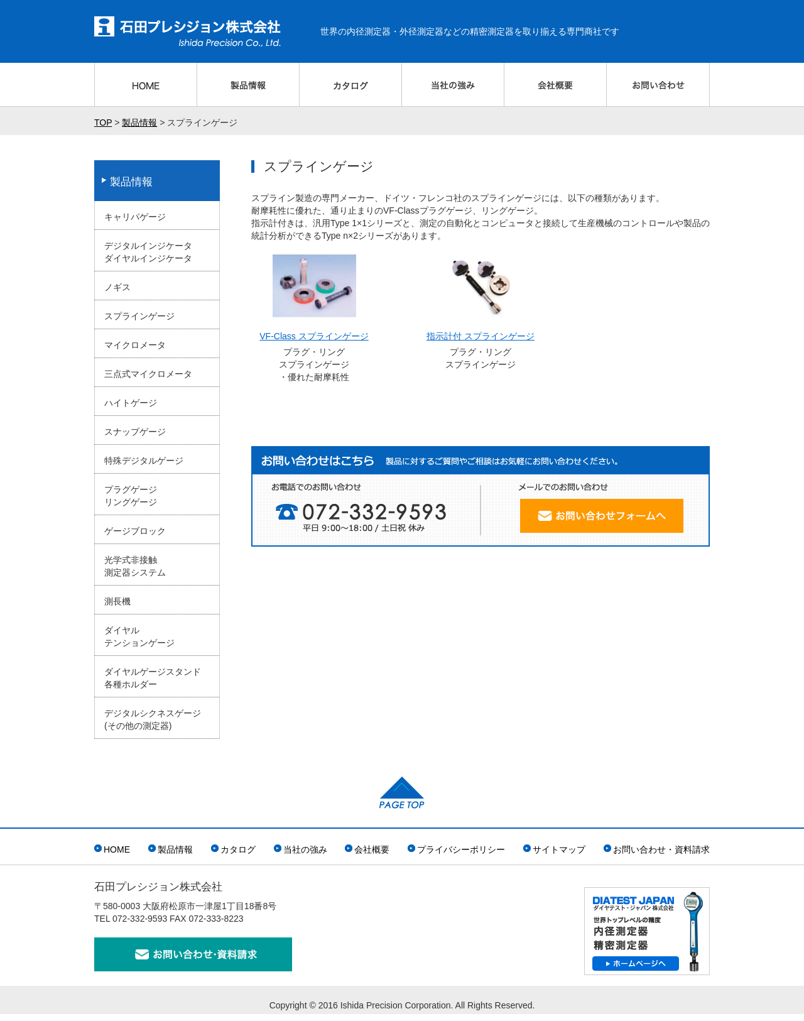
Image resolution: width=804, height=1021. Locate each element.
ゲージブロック (135, 531)
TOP (103, 122)
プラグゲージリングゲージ (130, 495)
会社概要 (371, 849)
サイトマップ (559, 849)
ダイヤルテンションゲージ (139, 636)
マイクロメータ (135, 345)
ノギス (117, 287)
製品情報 (139, 122)
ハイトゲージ (130, 403)
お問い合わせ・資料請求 (661, 849)
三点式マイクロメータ (148, 374)
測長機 (117, 601)
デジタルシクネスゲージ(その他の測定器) (152, 719)
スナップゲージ (135, 432)
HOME (117, 849)
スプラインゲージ (139, 316)
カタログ (238, 849)
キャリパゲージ (135, 217)
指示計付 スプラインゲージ (480, 336)
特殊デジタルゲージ (143, 461)
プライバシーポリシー (461, 849)
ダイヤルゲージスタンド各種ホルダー (152, 678)
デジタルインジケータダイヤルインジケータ (148, 252)
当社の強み (305, 849)
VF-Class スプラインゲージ (313, 336)
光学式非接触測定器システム (135, 566)
